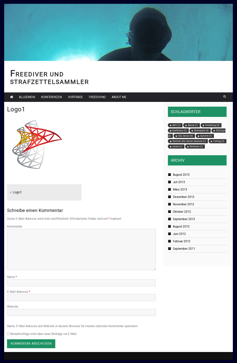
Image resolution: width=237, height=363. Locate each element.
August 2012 (181, 226)
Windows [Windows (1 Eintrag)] (196, 146)
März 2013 (180, 189)
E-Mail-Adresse (18, 292)
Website (12, 306)
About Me (119, 97)
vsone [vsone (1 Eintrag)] (177, 146)
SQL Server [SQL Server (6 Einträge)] (185, 136)
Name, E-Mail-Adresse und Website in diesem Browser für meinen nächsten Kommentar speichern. (72, 326)
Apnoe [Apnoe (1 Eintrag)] (193, 125)
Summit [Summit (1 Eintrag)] (206, 136)
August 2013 (181, 174)
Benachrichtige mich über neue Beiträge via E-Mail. (43, 334)
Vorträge (75, 97)
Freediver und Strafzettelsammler (49, 78)
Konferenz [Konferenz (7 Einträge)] (179, 130)
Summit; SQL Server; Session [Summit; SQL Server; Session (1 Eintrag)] (189, 141)
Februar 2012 (181, 241)
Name (12, 277)
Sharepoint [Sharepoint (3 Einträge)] (201, 130)
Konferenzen (51, 97)
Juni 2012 (179, 234)
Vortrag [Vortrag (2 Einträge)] (218, 141)
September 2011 (184, 248)
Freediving (97, 97)
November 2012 (183, 204)
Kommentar (14, 226)
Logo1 (17, 192)
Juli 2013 (179, 182)
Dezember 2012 (183, 197)
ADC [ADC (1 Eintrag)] (176, 125)
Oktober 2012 (182, 211)
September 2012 (184, 219)
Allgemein (27, 97)
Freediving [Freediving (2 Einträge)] (212, 125)
